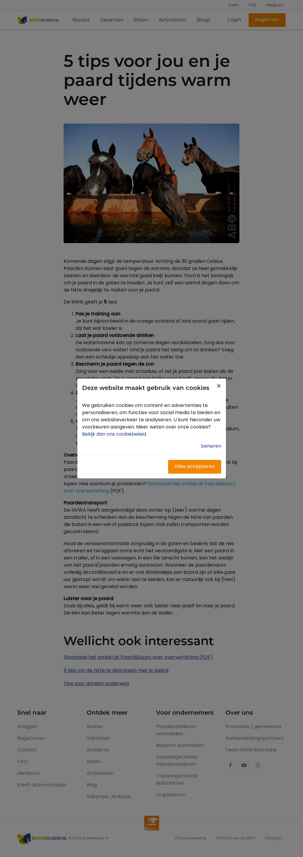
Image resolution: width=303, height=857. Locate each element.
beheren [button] (211, 446)
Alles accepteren (194, 466)
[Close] (218, 387)
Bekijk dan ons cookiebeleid (115, 434)
